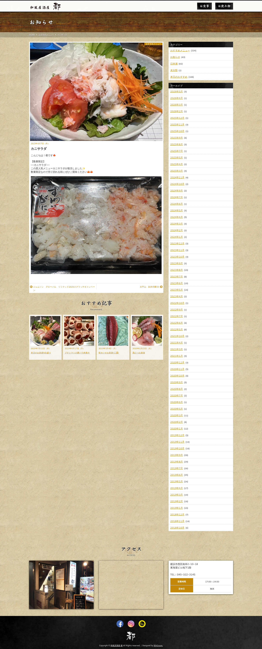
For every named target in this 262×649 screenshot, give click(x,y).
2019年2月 (176, 501)
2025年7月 (176, 151)
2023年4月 (176, 296)
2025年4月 (176, 164)
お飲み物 (224, 6)
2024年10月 (177, 184)
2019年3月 (176, 494)
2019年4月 (176, 488)
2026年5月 (176, 91)
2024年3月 (176, 223)
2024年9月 (176, 190)
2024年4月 (176, 217)
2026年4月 (176, 98)
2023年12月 (177, 243)
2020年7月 (176, 395)
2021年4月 (176, 342)
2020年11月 (177, 369)
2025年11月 (177, 124)
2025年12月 (177, 118)
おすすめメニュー (153, 44)
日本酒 (174, 63)
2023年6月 (176, 283)
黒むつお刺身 (138, 352)
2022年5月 (176, 329)
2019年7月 (176, 468)
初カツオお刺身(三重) (108, 352)
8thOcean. (158, 645)
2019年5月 (176, 481)
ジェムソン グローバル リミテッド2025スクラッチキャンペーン (62, 288)
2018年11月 (177, 521)
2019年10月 (177, 448)
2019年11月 (177, 442)
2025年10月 (177, 131)
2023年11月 (177, 250)
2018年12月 (177, 514)
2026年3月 (176, 104)
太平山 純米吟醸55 (151, 286)
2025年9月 (176, 138)
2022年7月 (176, 316)
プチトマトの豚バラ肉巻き (77, 352)
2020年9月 (176, 382)
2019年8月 (176, 461)
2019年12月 (177, 435)
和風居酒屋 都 (117, 645)
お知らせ (175, 57)
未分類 (174, 70)
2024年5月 (176, 210)
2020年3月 (176, 415)
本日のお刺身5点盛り (41, 352)
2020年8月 (176, 389)
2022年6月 (176, 323)
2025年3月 (176, 171)
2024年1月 (176, 237)
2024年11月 (177, 177)
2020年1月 (176, 428)
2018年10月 (177, 527)
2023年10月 (177, 256)
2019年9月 (176, 455)
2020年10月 (177, 375)
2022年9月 (176, 309)
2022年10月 (177, 303)
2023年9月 (176, 263)
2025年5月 (176, 157)
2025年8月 (176, 144)
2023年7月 (176, 276)
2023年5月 (176, 290)
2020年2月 (176, 422)
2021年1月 (176, 356)
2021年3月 (176, 349)
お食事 (204, 6)
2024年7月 (176, 197)
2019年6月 (176, 475)
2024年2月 (176, 230)
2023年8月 (176, 270)
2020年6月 (176, 402)
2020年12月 (177, 362)
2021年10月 (177, 336)
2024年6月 (176, 204)
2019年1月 (176, 508)
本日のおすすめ (178, 77)
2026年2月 (176, 111)
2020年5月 (176, 409)
